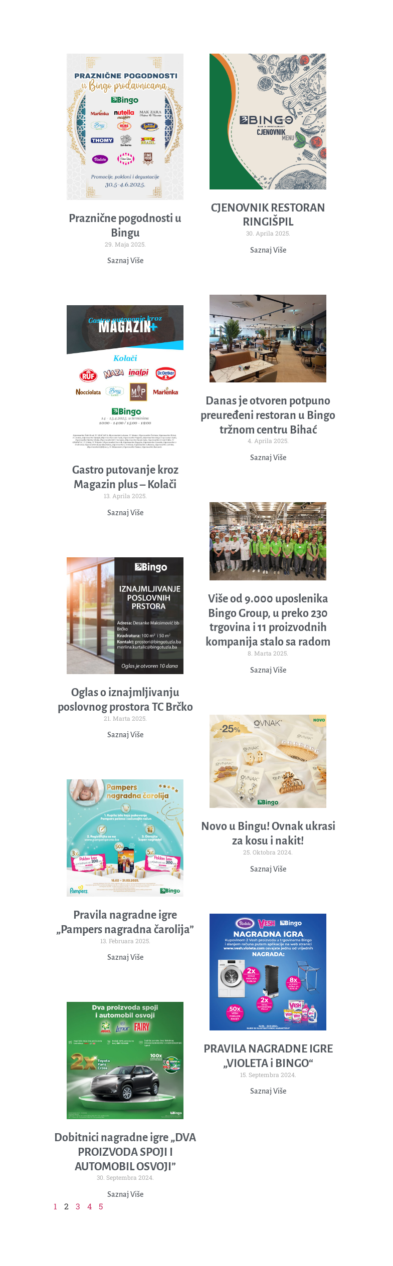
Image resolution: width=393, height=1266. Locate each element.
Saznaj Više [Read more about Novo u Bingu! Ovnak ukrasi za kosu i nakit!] (268, 869)
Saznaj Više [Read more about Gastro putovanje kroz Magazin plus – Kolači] (125, 513)
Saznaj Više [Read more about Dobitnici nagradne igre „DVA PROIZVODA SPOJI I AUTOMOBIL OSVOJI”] (125, 1194)
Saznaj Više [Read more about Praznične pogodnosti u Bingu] (125, 261)
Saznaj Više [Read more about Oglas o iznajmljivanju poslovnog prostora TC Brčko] (125, 735)
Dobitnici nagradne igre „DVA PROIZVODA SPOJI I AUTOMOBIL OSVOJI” (125, 1152)
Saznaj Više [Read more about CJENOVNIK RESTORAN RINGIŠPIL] (268, 250)
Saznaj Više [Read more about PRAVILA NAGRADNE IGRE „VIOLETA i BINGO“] (268, 1091)
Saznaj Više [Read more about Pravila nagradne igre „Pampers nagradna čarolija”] (125, 957)
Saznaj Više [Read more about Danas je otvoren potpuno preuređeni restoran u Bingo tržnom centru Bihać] (268, 458)
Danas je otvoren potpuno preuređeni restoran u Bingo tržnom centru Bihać (268, 415)
